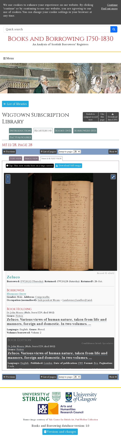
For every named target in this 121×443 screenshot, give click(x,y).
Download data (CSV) (112, 117)
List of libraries (15, 104)
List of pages (48, 151)
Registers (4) (43, 130)
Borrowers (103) (85, 130)
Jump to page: (66, 151)
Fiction (19, 316)
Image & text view (51, 158)
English (25, 363)
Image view (31, 158)
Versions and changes (60, 431)
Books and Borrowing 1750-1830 (60, 39)
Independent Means (49, 300)
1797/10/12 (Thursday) (32, 281)
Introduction (20, 130)
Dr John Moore (15, 312)
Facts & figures (20, 137)
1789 (80, 363)
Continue (112, 4)
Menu (8, 58)
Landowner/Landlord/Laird (77, 300)
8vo (96, 363)
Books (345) (63, 130)
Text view (15, 158)
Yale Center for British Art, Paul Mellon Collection (73, 419)
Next (113, 151)
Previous (9, 151)
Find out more (109, 8)
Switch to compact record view (91, 117)
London (48, 363)
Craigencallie (42, 297)
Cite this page (102, 117)
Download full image (68, 165)
